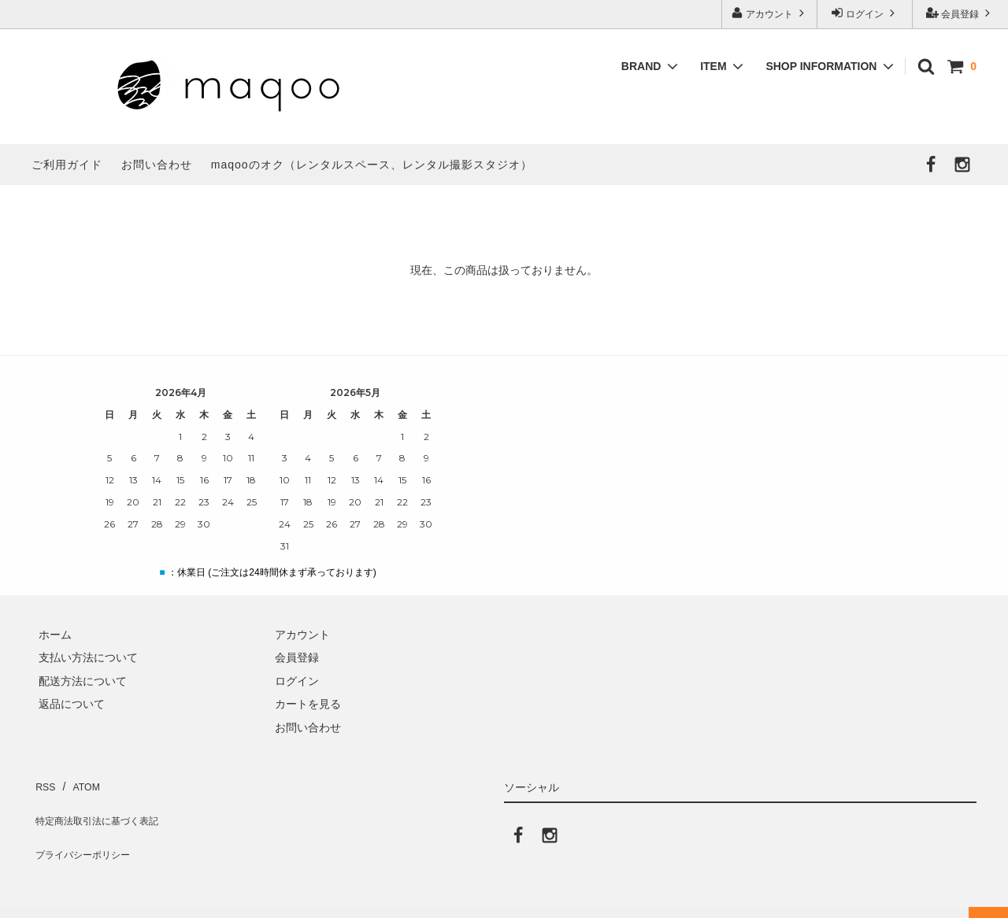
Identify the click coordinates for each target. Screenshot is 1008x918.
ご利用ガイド (67, 164)
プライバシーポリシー (87, 828)
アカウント (770, 13)
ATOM (78, 781)
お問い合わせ (156, 164)
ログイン (865, 13)
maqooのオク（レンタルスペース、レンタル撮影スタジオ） (371, 164)
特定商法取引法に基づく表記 (103, 805)
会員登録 (960, 13)
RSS (43, 781)
